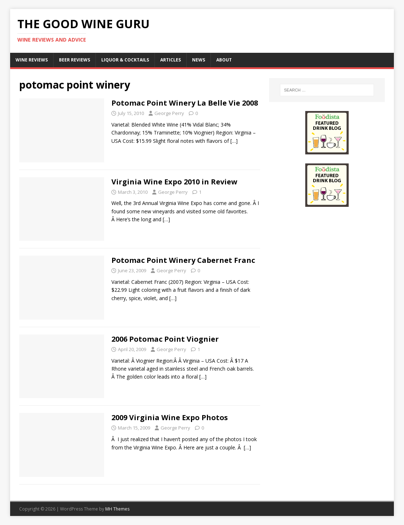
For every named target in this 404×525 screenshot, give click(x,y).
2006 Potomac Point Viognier (165, 339)
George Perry (169, 113)
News (198, 60)
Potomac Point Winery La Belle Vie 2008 (184, 103)
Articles (170, 60)
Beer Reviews (74, 60)
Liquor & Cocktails (125, 60)
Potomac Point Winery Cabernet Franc (183, 260)
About (224, 60)
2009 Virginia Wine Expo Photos (169, 417)
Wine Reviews (32, 60)
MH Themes (117, 509)
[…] (234, 140)
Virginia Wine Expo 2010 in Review (174, 182)
